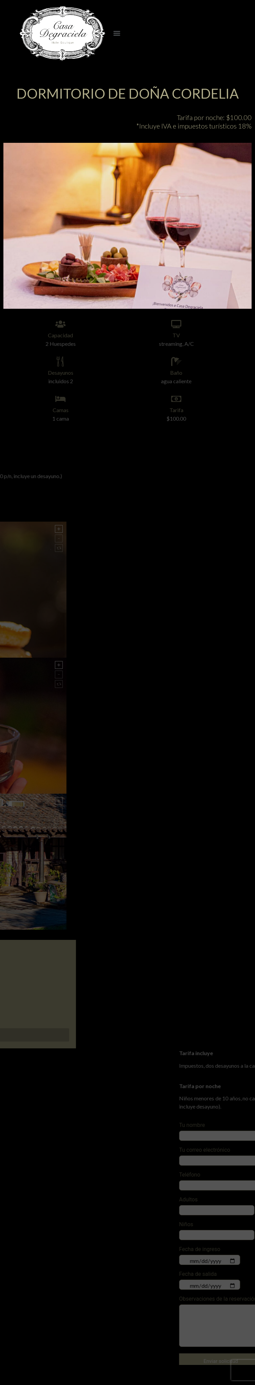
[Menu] (117, 33)
